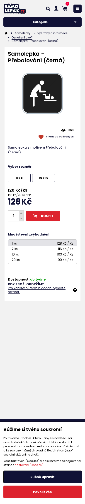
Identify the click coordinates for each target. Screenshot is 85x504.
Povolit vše (42, 492)
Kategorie (40, 22)
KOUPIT (43, 216)
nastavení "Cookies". (29, 465)
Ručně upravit (42, 477)
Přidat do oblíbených (60, 136)
